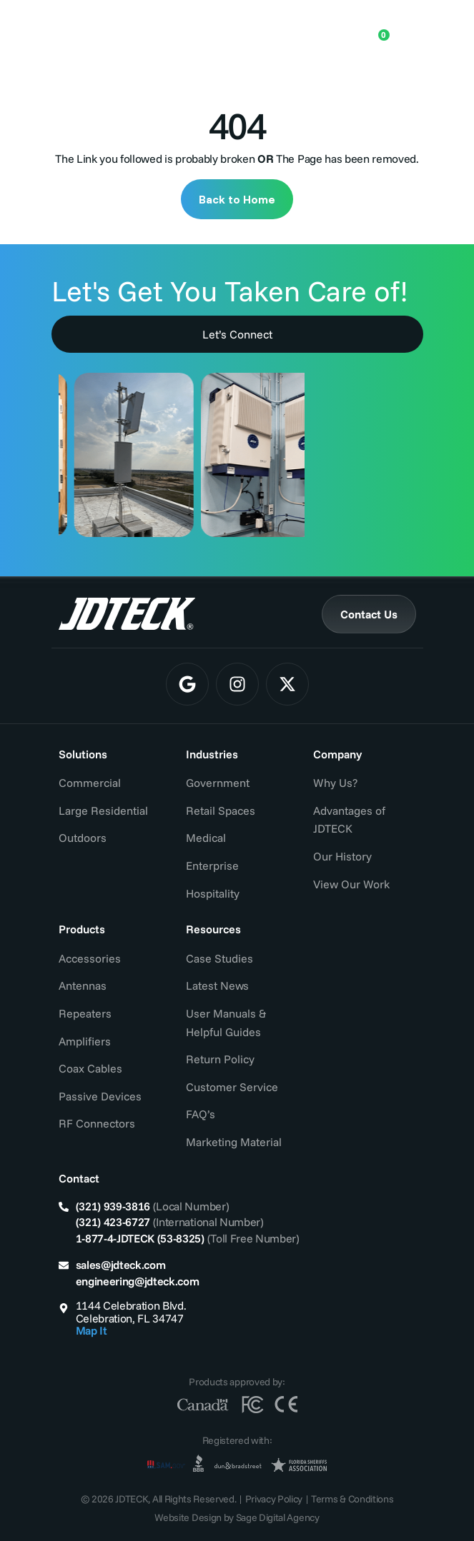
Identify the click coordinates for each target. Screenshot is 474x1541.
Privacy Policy (274, 1498)
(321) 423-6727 (113, 1222)
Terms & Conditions (352, 1498)
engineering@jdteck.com (137, 1281)
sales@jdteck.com (121, 1265)
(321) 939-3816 (113, 1206)
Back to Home (237, 199)
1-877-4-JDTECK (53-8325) (140, 1238)
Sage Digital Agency (278, 1517)
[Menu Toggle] (405, 29)
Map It (91, 1330)
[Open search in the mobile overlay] (332, 28)
